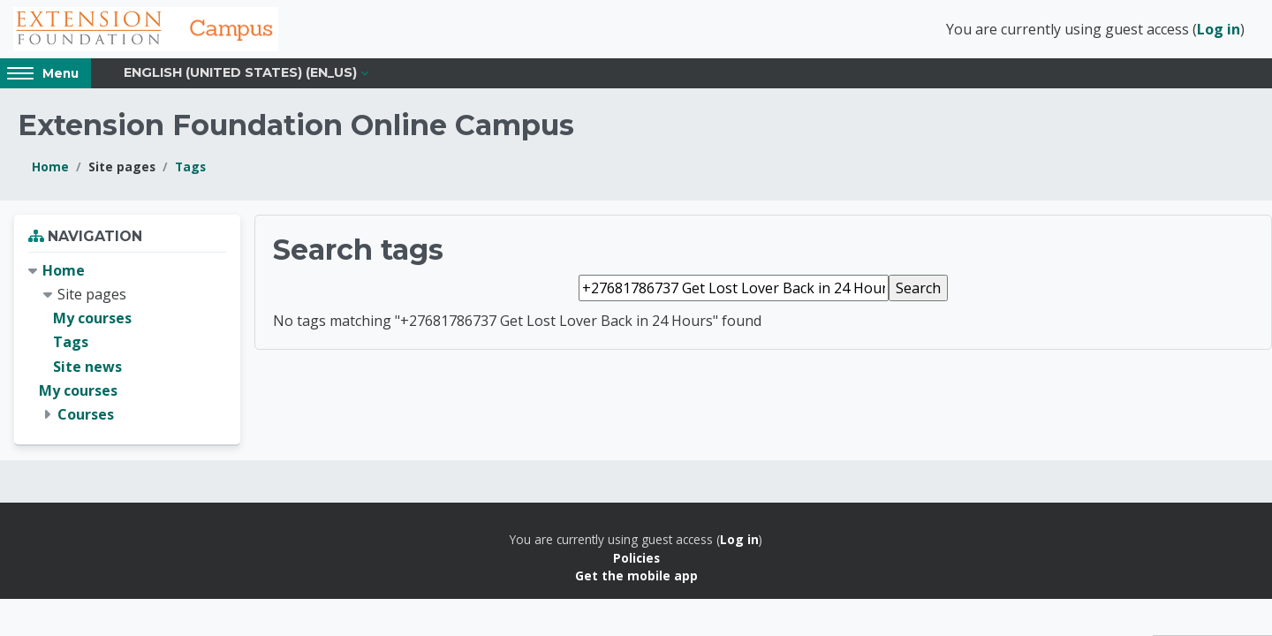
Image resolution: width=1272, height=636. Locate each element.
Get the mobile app (636, 575)
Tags (190, 166)
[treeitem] (127, 342)
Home (50, 166)
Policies (636, 557)
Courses (85, 414)
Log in (1218, 29)
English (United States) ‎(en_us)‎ (240, 72)
